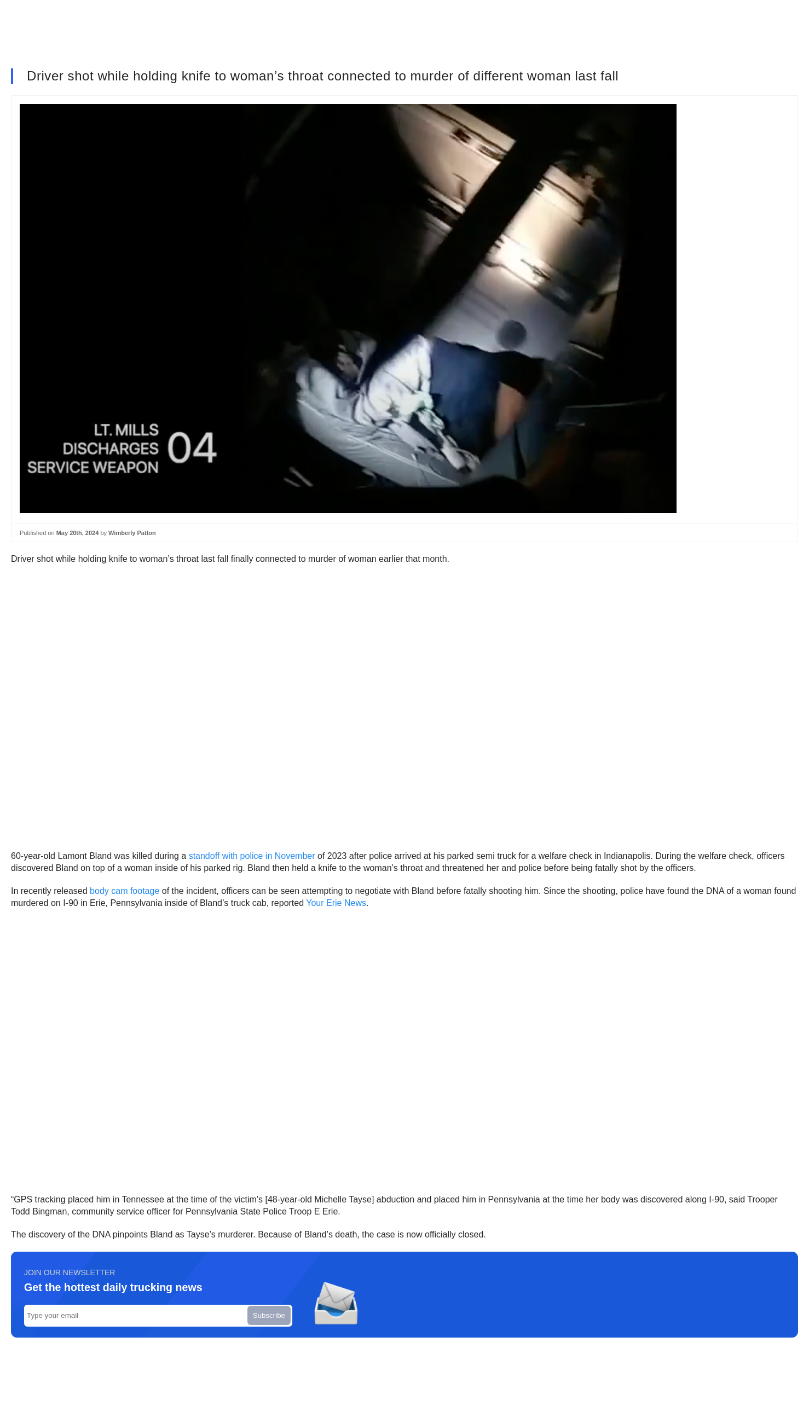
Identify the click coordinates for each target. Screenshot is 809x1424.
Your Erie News (336, 903)
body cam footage (125, 891)
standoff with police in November (252, 856)
